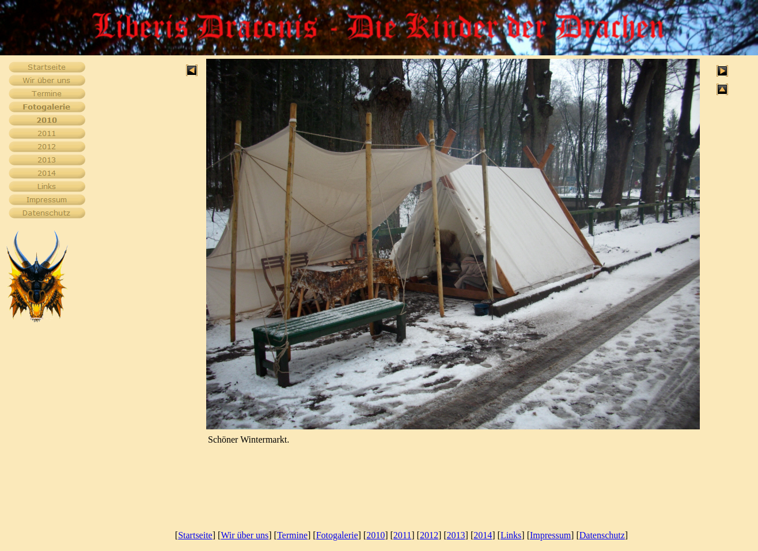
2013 (456, 535)
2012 (429, 535)
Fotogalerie (337, 535)
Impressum (550, 535)
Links (511, 535)
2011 (402, 535)
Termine (292, 535)
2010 (375, 535)
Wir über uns (244, 535)
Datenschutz (602, 535)
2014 (482, 535)
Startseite (195, 535)
